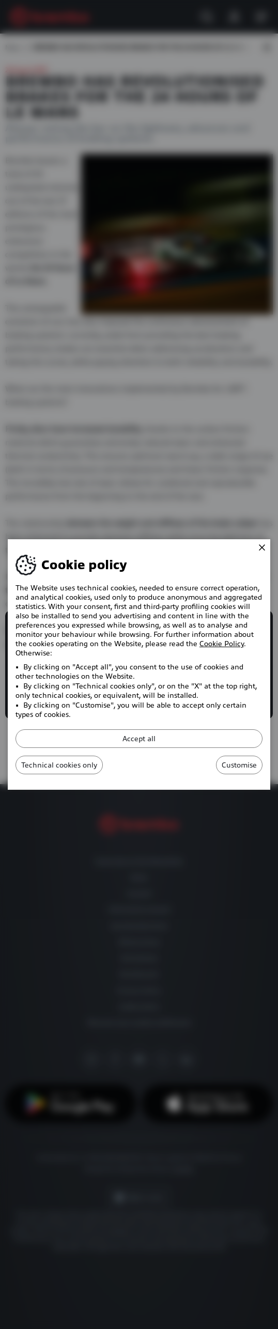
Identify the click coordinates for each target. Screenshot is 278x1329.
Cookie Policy (221, 643)
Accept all (139, 738)
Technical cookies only (59, 765)
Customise (239, 765)
